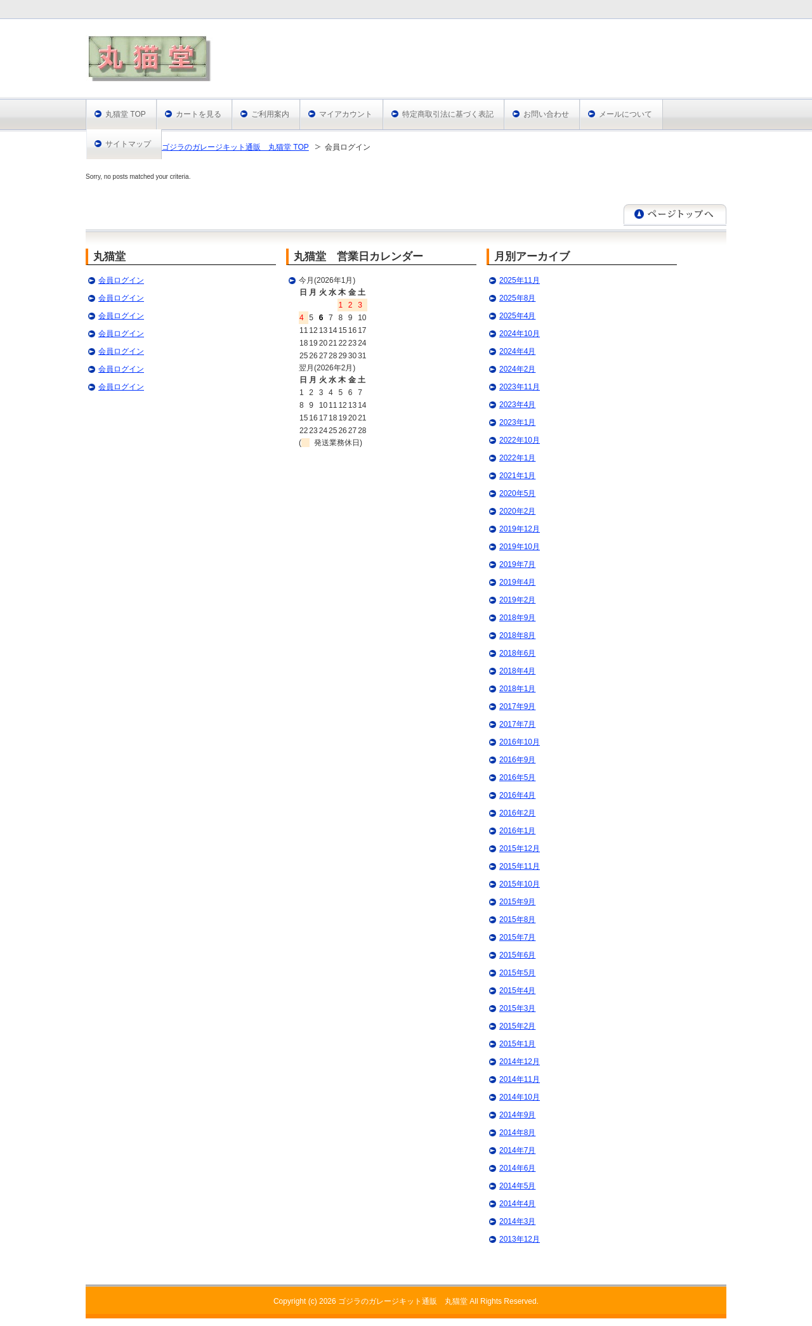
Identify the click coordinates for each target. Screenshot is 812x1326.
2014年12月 (519, 1061)
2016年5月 (517, 777)
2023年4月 (517, 404)
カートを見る (198, 114)
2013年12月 (519, 1239)
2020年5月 (517, 493)
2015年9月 (517, 901)
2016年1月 (517, 830)
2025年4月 (517, 315)
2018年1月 (517, 688)
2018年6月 (517, 653)
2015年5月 (517, 972)
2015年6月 (517, 955)
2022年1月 (517, 457)
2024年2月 (517, 369)
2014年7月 (517, 1150)
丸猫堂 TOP (125, 114)
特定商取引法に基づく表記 (448, 114)
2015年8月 (517, 919)
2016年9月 (517, 759)
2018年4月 (517, 670)
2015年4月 (517, 990)
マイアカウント (345, 114)
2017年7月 (517, 724)
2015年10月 (519, 884)
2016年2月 (517, 813)
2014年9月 (517, 1114)
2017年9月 (517, 706)
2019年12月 (519, 528)
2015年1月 (517, 1043)
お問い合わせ (546, 114)
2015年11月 (519, 866)
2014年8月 (517, 1132)
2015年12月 (519, 848)
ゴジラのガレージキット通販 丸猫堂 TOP (235, 147)
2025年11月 (519, 280)
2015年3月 (517, 1008)
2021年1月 (517, 475)
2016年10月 (519, 742)
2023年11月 (519, 386)
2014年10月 (519, 1097)
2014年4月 (517, 1203)
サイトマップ (128, 144)
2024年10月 (519, 333)
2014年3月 (517, 1221)
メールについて (625, 114)
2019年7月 (517, 564)
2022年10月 (519, 440)
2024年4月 (517, 351)
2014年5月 (517, 1185)
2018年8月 (517, 635)
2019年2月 (517, 599)
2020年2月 (517, 511)
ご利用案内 (270, 114)
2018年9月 (517, 617)
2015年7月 (517, 937)
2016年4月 (517, 795)
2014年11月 (519, 1079)
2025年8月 (517, 298)
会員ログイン (121, 280)
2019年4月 (517, 582)
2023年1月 (517, 422)
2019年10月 (519, 546)
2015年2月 (517, 1026)
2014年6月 (517, 1168)
